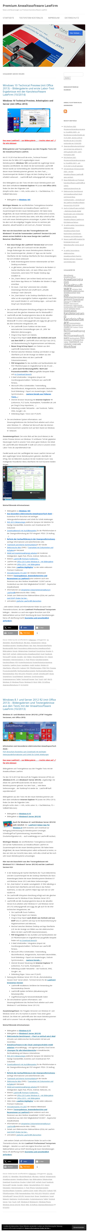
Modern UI (44, 665)
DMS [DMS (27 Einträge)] (66, 294)
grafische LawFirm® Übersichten (28, 1135)
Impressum (53, 17)
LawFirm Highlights (25, 1101)
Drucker (48, 651)
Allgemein (32, 640)
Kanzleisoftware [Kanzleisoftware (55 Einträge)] (74, 321)
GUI (25, 657)
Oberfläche (7, 668)
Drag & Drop (40, 651)
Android (42, 1176)
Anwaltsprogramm (9, 645)
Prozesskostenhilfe (10, 671)
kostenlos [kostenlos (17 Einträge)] (68, 325)
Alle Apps (27, 643)
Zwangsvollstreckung (10, 685)
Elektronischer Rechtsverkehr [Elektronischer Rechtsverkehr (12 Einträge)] (71, 304)
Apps (34, 645)
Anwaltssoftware (23, 645)
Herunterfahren (38, 657)
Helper (29, 657)
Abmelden (6, 643)
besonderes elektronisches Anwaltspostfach (34, 648)
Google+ (20, 657)
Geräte (13, 657)
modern (37, 665)
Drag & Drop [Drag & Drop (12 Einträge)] (67, 301)
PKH (47, 668)
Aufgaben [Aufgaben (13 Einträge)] (75, 289)
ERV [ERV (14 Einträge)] (75, 307)
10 (47, 640)
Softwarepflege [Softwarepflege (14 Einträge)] (78, 340)
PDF (28, 668)
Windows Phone (18, 682)
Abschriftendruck (17, 643)
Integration (7, 659)
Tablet (18, 679)
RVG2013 (29, 674)
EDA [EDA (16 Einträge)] (78, 301)
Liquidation (25, 665)
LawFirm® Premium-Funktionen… (26, 1092)
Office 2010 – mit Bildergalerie (28, 1098)
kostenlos (6, 665)
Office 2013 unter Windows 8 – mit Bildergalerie (35, 1095)
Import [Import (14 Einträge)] (77, 308)
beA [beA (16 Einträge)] (80, 289)
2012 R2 (49, 1174)
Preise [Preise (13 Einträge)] (81, 327)
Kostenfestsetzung (25, 662)
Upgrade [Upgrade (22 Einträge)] (76, 343)
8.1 (10, 1176)
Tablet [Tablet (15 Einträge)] (66, 342)
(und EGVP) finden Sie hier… (17, 1132)
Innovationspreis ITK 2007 (17, 1107)
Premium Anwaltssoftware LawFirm (30, 6)
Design (15, 651)
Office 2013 (15, 668)
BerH (16, 648)
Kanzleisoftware (9, 662)
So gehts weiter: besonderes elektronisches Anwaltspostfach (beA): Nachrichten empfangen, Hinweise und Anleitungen (74, 230)
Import (50, 657)
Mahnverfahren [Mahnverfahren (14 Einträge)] (77, 325)
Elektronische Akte (14, 1081)
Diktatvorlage (23, 651)
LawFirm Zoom (16, 665)
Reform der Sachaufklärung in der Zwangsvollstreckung (31, 1073)
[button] (10, 628)
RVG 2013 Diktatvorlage (16, 1056)
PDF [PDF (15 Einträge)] (71, 327)
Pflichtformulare (35, 668)
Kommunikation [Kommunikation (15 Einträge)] (74, 323)
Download (32, 651)
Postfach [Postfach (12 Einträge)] (75, 327)
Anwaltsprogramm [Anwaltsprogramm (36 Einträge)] (73, 280)
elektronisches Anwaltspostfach (28, 654)
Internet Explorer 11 (18, 659)
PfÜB (44, 668)
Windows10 (28, 682)
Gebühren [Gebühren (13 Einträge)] (80, 307)
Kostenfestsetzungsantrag (42, 662)
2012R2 (5, 1176)
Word (35, 682)
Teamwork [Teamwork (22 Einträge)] (74, 341)
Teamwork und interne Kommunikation (22, 1078)
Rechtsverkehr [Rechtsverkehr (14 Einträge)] (74, 338)
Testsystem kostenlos (31, 17)
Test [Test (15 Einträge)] (81, 342)
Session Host (29, 1196)
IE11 (46, 657)
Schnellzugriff (44, 674)
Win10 (50, 679)
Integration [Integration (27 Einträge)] (70, 310)
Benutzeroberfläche (44, 645)
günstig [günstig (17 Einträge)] (72, 308)
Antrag (43, 643)
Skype (51, 674)
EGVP (8, 654)
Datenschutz (72, 17)
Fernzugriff (7, 657)
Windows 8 (25, 1202)
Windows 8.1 (33, 1202)
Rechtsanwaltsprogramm (26, 671)
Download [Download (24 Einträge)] (78, 299)
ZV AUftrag (46, 682)
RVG (16, 674)
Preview (53, 668)
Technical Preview (27, 679)
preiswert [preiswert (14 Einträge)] (67, 329)
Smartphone (7, 676)
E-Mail (29, 1182)
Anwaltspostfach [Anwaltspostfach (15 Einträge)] (70, 277)
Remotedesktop (8, 674)
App (30, 645)
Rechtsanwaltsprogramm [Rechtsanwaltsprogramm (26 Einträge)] (74, 332)
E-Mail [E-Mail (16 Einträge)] (74, 301)
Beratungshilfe (8, 648)
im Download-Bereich (28, 940)
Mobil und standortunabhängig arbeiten (22, 1087)
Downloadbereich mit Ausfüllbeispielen (22, 1064)
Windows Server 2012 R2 (11, 1205)
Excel (42, 654)
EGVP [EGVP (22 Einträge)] (66, 303)
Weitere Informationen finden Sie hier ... (38, 1228)
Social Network (17, 676)
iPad (27, 659)
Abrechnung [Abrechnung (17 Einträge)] (68, 275)
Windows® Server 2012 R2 (30, 816)
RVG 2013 (22, 674)
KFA (16, 662)
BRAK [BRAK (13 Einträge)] (78, 293)
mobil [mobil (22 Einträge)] (66, 326)
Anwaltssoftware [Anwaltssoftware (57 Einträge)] (73, 287)
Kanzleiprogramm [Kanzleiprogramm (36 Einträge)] (74, 314)
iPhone (32, 659)
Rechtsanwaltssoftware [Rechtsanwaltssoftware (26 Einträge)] (74, 336)
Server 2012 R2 (18, 1196)
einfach (13, 654)
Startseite (8, 17)
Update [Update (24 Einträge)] (68, 343)
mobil (32, 665)
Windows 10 (7, 682)
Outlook (23, 668)
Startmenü (27, 676)
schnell (35, 674)
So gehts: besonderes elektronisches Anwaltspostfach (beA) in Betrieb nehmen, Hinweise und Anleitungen (73, 256)
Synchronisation (38, 676)
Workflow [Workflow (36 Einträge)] (70, 346)
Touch (41, 679)
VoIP (45, 679)
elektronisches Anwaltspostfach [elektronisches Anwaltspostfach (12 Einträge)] (73, 306)
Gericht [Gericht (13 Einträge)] (66, 308)
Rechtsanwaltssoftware (44, 671)
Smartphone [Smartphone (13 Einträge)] (68, 340)
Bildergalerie (7, 651)
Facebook (48, 654)
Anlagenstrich (36, 643)
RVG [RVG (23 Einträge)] (82, 337)
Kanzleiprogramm (42, 659)
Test (36, 679)
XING (39, 682)
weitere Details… (34, 960)
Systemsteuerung (9, 679)
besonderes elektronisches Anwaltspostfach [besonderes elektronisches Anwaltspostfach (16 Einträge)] (74, 292)
